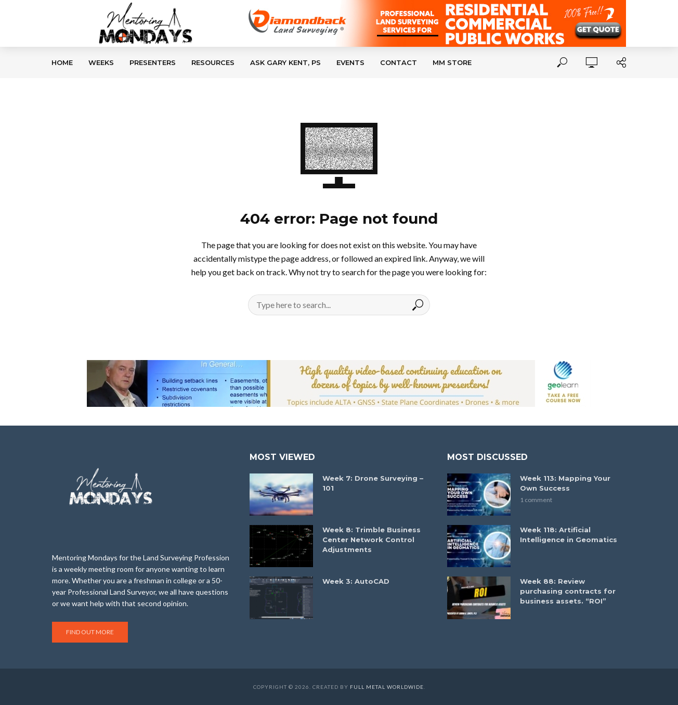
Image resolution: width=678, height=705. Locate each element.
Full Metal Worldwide (387, 687)
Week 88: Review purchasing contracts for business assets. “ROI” (568, 591)
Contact (398, 62)
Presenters (152, 62)
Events (350, 62)
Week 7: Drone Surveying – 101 (372, 483)
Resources (212, 62)
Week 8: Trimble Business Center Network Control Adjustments (371, 539)
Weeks (101, 62)
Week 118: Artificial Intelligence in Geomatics (568, 534)
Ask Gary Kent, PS (285, 62)
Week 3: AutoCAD (355, 581)
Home (62, 62)
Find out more (90, 632)
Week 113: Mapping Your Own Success (565, 483)
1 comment (536, 500)
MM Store (452, 62)
